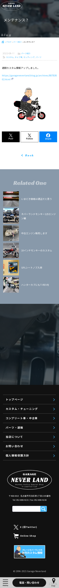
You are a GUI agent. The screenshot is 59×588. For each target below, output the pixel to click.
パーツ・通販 (18, 214)
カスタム (10, 57)
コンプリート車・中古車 (25, 205)
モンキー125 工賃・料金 (28, 197)
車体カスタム (21, 184)
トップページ (18, 148)
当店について (18, 223)
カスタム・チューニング (25, 157)
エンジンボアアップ (25, 171)
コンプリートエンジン (26, 164)
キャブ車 (18, 57)
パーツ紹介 (17, 42)
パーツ (38, 57)
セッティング (29, 57)
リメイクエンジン (24, 177)
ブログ (8, 42)
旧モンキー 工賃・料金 (28, 190)
